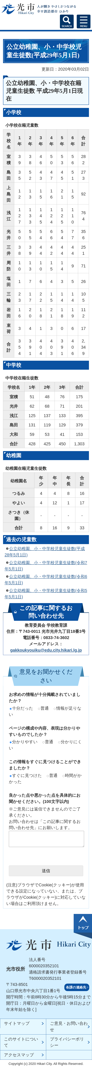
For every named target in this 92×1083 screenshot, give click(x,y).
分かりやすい (24, 741)
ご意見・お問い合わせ (69, 1026)
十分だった (21, 708)
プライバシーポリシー (67, 1042)
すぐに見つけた (26, 775)
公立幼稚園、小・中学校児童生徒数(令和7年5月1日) (46, 565)
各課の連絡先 (76, 987)
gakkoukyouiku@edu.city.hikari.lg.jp (46, 650)
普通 (43, 708)
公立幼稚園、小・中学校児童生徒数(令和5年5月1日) (46, 593)
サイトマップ (17, 1023)
